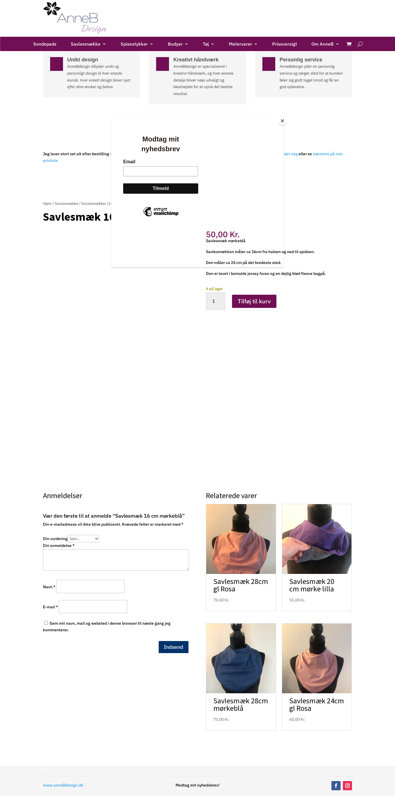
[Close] (282, 121)
